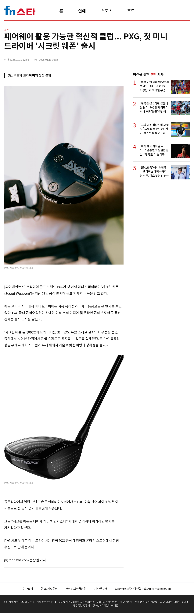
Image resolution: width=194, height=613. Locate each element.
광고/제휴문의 (49, 588)
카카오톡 (178, 58)
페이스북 (161, 58)
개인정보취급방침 (76, 588)
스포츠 (106, 11)
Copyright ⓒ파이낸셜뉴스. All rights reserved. (143, 588)
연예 (82, 11)
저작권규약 (100, 588)
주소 (186, 58)
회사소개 (28, 588)
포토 (131, 11)
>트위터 (170, 58)
